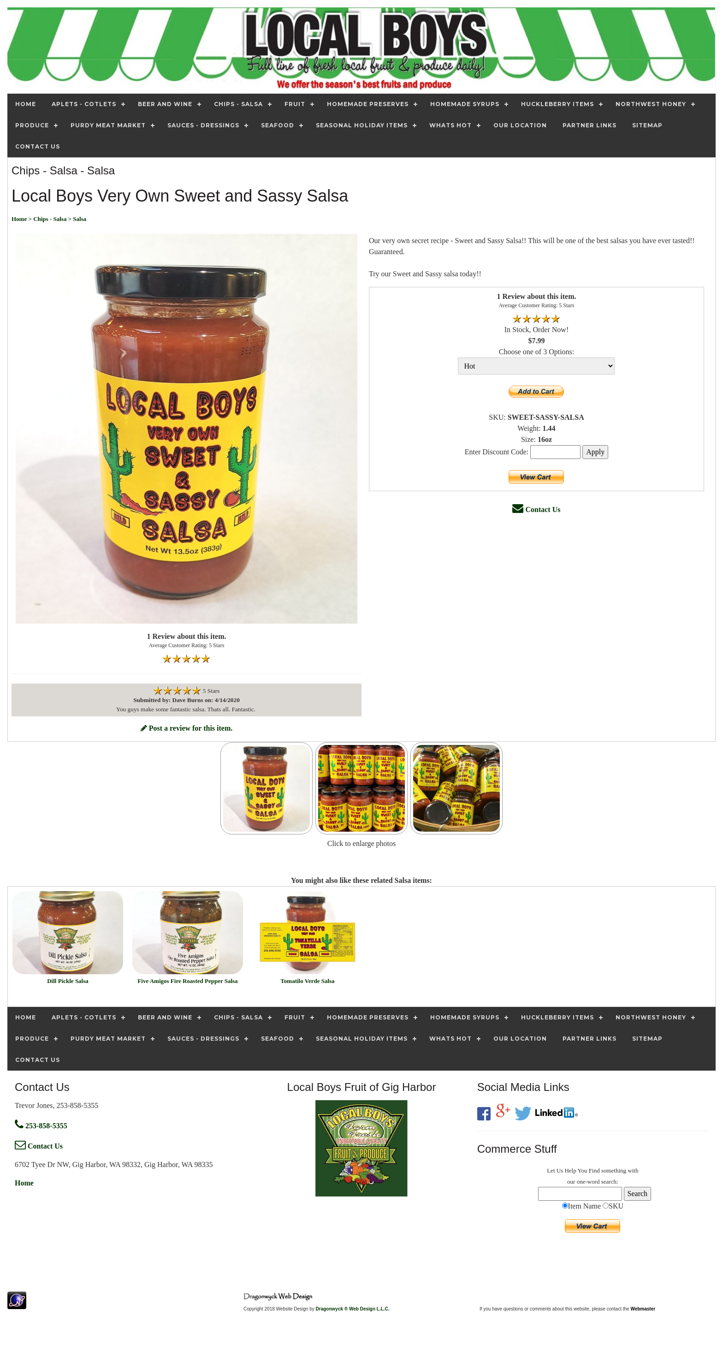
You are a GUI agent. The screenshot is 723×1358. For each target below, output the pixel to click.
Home (24, 1183)
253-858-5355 (41, 1126)
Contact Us (536, 509)
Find (594, 1170)
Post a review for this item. (187, 728)
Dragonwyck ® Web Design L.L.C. (353, 1308)
